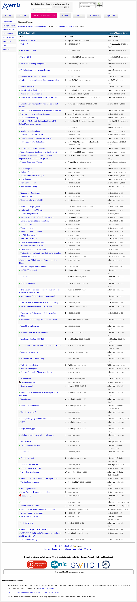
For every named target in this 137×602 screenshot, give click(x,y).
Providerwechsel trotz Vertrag (32, 358)
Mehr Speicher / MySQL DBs (31, 210)
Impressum (110, 15)
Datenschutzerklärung (46, 588)
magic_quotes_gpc (28, 428)
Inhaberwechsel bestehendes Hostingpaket (37, 435)
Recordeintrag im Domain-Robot (33, 267)
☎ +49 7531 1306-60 (63, 546)
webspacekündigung (29, 368)
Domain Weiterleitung (29, 117)
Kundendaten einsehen (30, 482)
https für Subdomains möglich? (33, 148)
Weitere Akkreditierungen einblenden (69, 572)
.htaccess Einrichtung (29, 186)
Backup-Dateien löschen (30, 445)
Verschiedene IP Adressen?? (31, 506)
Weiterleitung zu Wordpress (31, 94)
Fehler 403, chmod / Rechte (31, 162)
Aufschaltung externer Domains (33, 246)
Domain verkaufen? (28, 412)
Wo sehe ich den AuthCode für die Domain (37, 217)
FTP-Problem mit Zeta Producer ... (34, 142)
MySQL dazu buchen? (29, 235)
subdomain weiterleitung (30, 131)
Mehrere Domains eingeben (41, 10)
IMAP (23, 422)
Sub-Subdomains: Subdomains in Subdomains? (39, 152)
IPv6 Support (26, 179)
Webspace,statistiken (29, 40)
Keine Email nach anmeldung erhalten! (36, 492)
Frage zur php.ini (27, 228)
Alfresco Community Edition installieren (36, 372)
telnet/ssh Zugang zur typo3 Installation (36, 418)
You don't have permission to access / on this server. (41, 110)
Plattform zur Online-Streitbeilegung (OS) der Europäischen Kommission (33, 592)
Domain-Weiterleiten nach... (32, 468)
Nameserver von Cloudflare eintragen (35, 114)
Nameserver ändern (28, 183)
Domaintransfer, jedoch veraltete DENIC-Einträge (39, 303)
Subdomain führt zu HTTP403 (32, 339)
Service (65, 15)
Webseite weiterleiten (29, 365)
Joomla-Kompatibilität (29, 214)
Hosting (8, 15)
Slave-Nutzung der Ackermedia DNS (35, 332)
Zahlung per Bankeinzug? (30, 193)
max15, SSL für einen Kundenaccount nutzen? (38, 509)
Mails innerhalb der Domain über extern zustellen (40, 80)
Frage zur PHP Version (29, 465)
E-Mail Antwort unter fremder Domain (35, 70)
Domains (22, 15)
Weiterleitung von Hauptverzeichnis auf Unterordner (41, 253)
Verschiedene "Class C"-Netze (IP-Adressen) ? (38, 296)
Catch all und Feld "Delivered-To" (33, 249)
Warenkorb (94, 15)
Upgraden (24, 502)
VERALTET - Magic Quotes (30, 206)
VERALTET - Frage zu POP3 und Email (35, 529)
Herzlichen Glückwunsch (30, 472)
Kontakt (79, 15)
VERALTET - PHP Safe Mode (31, 231)
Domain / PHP (26, 224)
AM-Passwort (26, 442)
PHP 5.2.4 (24, 277)
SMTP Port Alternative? (30, 516)
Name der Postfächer (29, 239)
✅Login (99, 5)
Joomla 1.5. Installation (30, 405)
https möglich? (26, 168)
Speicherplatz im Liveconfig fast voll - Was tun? (39, 97)
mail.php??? (26, 496)
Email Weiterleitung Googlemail (33, 63)
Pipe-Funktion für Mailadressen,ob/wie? (36, 138)
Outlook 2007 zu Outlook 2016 (33, 135)
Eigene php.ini (26, 452)
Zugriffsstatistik (27, 386)
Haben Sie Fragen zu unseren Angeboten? (37, 306)
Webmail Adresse (27, 172)
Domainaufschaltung (29, 539)
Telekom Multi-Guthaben (44, 15)
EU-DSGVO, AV (8, 37)
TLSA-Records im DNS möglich (32, 176)
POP (22, 127)
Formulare (7, 41)
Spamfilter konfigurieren (30, 326)
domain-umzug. (27, 399)
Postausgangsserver (28, 488)
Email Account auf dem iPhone (32, 242)
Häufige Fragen (9, 25)
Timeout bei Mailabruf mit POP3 (33, 77)
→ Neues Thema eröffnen (117, 33)
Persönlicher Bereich (66, 26)
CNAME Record (26, 196)
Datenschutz (8, 33)
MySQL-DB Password (29, 270)
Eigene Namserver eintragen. (32, 513)
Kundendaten (26, 379)
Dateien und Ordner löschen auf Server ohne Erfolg (40, 345)
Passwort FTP (26, 57)
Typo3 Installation (28, 283)
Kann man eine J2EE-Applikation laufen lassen (39, 319)
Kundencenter (8, 21)
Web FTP (24, 44)
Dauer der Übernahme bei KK (32, 200)
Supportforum (8, 29)
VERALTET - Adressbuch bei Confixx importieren (39, 478)
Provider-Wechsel (28, 382)
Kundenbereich (41, 26)
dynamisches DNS (28, 87)
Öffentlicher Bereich (26, 26)
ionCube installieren (29, 257)
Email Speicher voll (28, 50)
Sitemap (6, 49)
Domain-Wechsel (27, 458)
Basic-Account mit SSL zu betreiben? (35, 221)
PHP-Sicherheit (27, 523)
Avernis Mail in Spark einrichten (33, 90)
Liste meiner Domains (29, 352)
